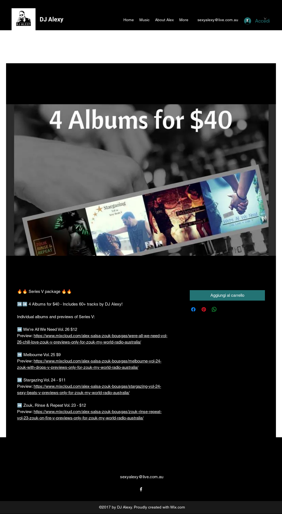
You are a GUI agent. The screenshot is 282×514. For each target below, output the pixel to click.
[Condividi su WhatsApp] (214, 309)
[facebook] (141, 489)
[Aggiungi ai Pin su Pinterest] (203, 309)
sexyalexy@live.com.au (217, 20)
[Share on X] (224, 309)
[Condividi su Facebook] (193, 309)
